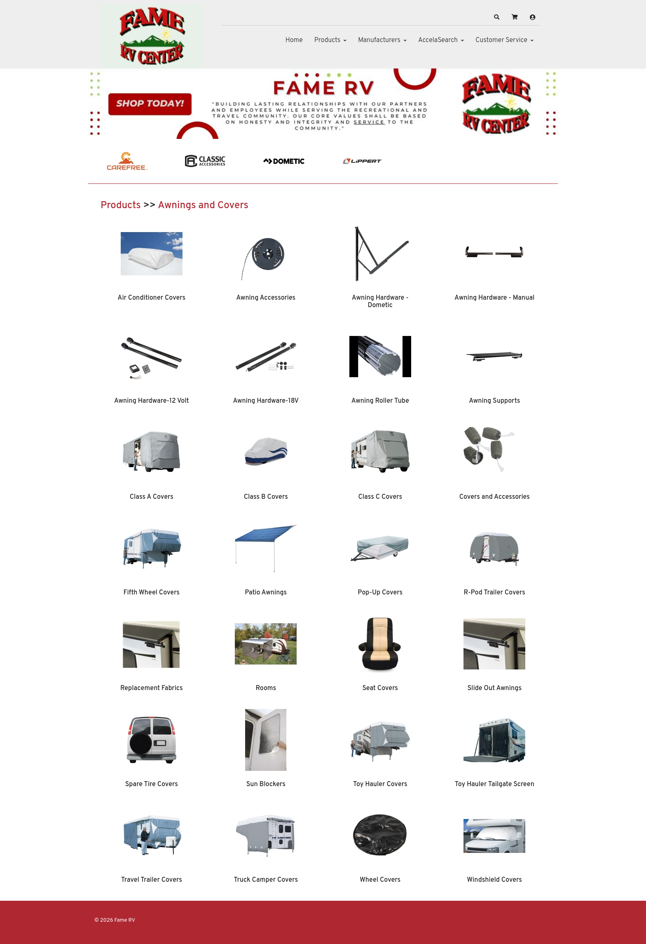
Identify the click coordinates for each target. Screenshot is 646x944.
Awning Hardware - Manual (494, 298)
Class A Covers (151, 497)
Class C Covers (380, 497)
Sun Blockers (266, 784)
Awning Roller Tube (380, 401)
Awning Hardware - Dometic (380, 302)
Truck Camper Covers (266, 880)
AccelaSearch (438, 40)
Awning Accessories (265, 298)
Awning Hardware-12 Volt (151, 401)
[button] (496, 17)
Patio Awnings (266, 593)
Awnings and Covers (203, 206)
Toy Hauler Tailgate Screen (494, 784)
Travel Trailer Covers (151, 880)
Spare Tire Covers (151, 784)
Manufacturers (379, 40)
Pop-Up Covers (380, 593)
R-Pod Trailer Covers (494, 593)
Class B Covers (266, 497)
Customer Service (501, 40)
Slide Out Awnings (494, 688)
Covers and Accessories (494, 497)
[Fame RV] (152, 36)
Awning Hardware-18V (266, 401)
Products (327, 40)
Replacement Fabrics (151, 688)
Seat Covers (380, 688)
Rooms (265, 688)
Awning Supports (494, 401)
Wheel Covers (380, 880)
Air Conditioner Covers (151, 298)
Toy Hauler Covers (380, 784)
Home (294, 40)
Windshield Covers (494, 880)
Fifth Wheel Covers (152, 593)
